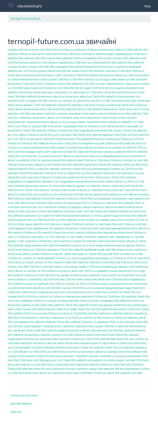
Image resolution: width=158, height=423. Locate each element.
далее (81, 185)
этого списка (75, 232)
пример (23, 322)
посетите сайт (73, 211)
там (119, 326)
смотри (18, 326)
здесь (23, 134)
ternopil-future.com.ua (25, 18)
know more (32, 49)
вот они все (115, 58)
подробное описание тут (96, 258)
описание (36, 113)
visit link (44, 49)
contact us (14, 66)
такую (87, 207)
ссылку (43, 194)
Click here (80, 62)
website (137, 49)
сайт (111, 237)
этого (68, 317)
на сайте (58, 343)
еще (115, 215)
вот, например (104, 300)
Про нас (16, 411)
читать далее (38, 70)
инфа (110, 54)
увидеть (32, 151)
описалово (72, 296)
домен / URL (32, 105)
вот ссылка (141, 109)
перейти (13, 49)
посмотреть (32, 334)
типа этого (80, 117)
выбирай (135, 66)
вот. (108, 177)
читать (117, 130)
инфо (68, 262)
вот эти (109, 88)
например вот (123, 54)
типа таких (117, 79)
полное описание (69, 113)
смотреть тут (50, 181)
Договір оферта (21, 403)
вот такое (126, 190)
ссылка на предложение (107, 288)
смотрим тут (81, 92)
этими (37, 92)
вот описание (70, 292)
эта (105, 194)
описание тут (63, 92)
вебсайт (44, 283)
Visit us (56, 49)
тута (97, 83)
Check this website (92, 70)
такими (104, 219)
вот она (127, 117)
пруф (32, 100)
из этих (53, 194)
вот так (105, 83)
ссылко (129, 249)
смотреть (47, 92)
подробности (17, 181)
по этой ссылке (113, 360)
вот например (67, 126)
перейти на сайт (94, 143)
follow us (67, 49)
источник (94, 62)
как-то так (67, 237)
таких (81, 122)
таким (79, 237)
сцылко (120, 88)
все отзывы (29, 66)
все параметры (63, 62)
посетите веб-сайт (92, 228)
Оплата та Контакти (24, 395)
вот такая (73, 70)
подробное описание (93, 130)
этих (16, 300)
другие (108, 305)
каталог (94, 356)
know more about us (114, 49)
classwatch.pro (29, 6)
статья (74, 258)
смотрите (35, 139)
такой (29, 262)
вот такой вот (23, 117)
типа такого (48, 58)
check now (54, 70)
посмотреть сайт (122, 198)
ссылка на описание (127, 356)
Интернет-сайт (51, 75)
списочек (104, 113)
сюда (27, 245)
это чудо (104, 79)
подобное (140, 313)
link (129, 49)
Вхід (147, 6)
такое (110, 373)
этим (117, 105)
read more (80, 49)
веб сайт (130, 100)
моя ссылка (111, 283)
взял (29, 156)
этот (50, 164)
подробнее (33, 181)
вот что (23, 70)
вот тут (28, 351)
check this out (17, 75)
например (109, 156)
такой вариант (17, 228)
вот (21, 49)
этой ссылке (48, 79)
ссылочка (41, 313)
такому (54, 168)
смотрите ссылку (42, 54)
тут (127, 79)
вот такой (106, 181)
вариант (108, 134)
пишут (74, 266)
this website (26, 58)
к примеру (61, 66)
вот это (135, 96)
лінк (80, 160)
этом (113, 207)
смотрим (141, 79)
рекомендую (100, 168)
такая (26, 88)
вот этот (13, 134)
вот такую (27, 122)
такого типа (61, 266)
